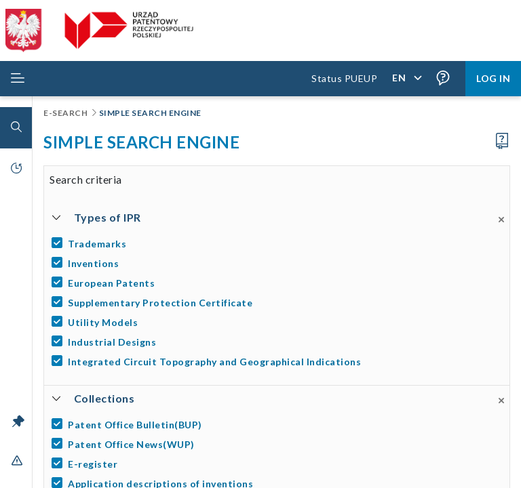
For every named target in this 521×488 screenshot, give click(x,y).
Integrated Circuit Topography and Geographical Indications (214, 361)
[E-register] (279, 464)
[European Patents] (279, 283)
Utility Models (103, 322)
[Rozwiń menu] (17, 78)
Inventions (93, 263)
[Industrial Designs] (279, 342)
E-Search (66, 113)
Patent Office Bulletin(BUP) (135, 424)
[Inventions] (279, 263)
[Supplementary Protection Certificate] (279, 303)
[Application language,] (406, 78)
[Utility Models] (279, 322)
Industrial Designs (112, 342)
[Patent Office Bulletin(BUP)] (279, 425)
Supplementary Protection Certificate (160, 302)
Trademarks (97, 243)
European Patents (111, 283)
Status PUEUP (344, 78)
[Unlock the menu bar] (18, 420)
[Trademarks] (279, 244)
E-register (92, 464)
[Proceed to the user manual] (502, 141)
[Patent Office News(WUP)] (279, 444)
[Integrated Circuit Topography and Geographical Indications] (279, 361)
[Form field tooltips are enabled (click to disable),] (443, 78)
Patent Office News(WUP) (131, 444)
